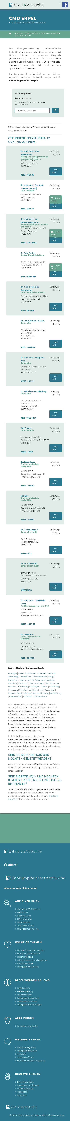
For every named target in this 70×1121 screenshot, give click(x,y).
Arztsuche (18, 33)
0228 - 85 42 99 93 (28, 242)
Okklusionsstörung (25, 1057)
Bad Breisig (23, 686)
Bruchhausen (30, 673)
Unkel (20, 673)
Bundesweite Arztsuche (27, 1026)
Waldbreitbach (40, 696)
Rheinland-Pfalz (32, 33)
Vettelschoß (23, 683)
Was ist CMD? (22, 912)
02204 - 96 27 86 (28, 624)
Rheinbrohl (38, 689)
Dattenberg (13, 680)
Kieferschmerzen (24, 994)
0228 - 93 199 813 (28, 276)
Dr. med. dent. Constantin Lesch (33, 602)
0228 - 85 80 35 (27, 175)
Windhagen (34, 686)
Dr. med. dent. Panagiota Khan (32, 359)
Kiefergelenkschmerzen (27, 1001)
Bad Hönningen (37, 683)
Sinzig (50, 676)
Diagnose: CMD (24, 915)
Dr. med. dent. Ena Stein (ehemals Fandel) (32, 187)
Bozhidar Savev (28, 461)
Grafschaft (27, 696)
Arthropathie (22, 1091)
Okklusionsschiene (25, 1082)
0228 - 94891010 (28, 347)
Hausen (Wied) (15, 696)
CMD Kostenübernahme (27, 928)
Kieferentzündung (25, 1088)
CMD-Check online (25, 925)
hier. (21, 770)
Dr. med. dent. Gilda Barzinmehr (30, 153)
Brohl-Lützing (43, 693)
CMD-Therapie (23, 922)
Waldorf (44, 686)
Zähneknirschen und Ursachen (30, 950)
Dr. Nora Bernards (29, 563)
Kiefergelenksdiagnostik (28, 966)
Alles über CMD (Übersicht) (28, 909)
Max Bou (25, 495)
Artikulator (21, 1054)
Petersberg (13, 689)
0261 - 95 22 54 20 (28, 418)
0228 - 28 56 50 (27, 209)
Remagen (12, 673)
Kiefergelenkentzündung (28, 998)
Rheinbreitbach (40, 676)
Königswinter (30, 693)
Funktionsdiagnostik (26, 1047)
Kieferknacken (23, 988)
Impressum (28, 1115)
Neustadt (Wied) (15, 693)
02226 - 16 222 (27, 381)
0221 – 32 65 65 (27, 658)
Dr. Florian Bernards (30, 529)
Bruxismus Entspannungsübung (31, 1060)
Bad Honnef (25, 680)
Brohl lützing (56, 693)
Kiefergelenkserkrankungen (29, 1004)
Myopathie (22, 1095)
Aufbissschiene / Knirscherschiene (32, 960)
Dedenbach (50, 689)
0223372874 (26, 553)
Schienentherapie (25, 956)
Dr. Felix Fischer (28, 252)
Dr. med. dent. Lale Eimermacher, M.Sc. (30, 221)
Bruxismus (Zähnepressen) (28, 953)
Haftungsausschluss (55, 1115)
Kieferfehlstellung (25, 991)
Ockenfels (42, 673)
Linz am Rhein (25, 676)
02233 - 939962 (27, 485)
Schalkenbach (25, 689)
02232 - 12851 (27, 452)
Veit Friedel (26, 428)
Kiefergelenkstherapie (27, 1050)
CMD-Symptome (24, 918)
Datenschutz (39, 1115)
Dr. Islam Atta (27, 634)
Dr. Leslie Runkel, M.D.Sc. (33, 320)
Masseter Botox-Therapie (28, 1085)
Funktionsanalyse (25, 963)
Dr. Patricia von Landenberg (34, 391)
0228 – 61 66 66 (27, 310)
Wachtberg (54, 686)
